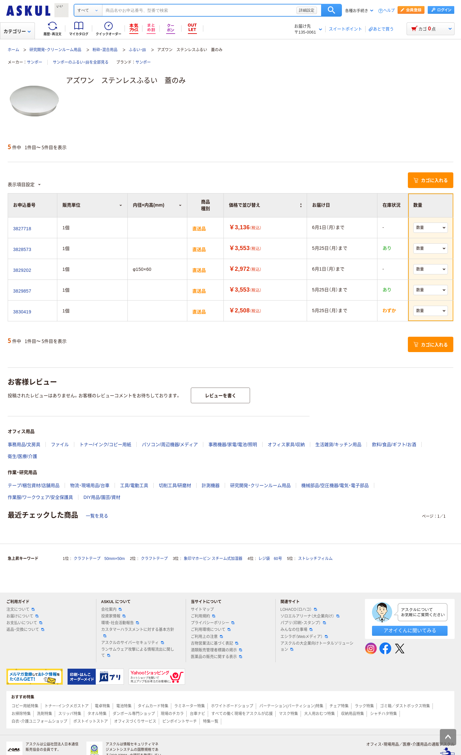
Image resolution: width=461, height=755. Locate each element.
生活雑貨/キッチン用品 (338, 444)
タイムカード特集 (153, 706)
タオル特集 (97, 714)
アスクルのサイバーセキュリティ (132, 643)
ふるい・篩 (137, 50)
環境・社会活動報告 (120, 623)
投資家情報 (113, 616)
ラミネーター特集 (189, 706)
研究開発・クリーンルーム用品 (55, 50)
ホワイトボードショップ (232, 706)
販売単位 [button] (92, 205)
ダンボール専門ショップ (134, 714)
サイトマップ (202, 609)
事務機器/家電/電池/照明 (232, 444)
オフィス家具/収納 (286, 444)
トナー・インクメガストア (66, 706)
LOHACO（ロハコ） (298, 609)
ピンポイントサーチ (179, 721)
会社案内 (111, 609)
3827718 (22, 228)
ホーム (13, 50)
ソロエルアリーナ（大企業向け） (309, 616)
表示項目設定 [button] (24, 184)
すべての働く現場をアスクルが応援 (242, 714)
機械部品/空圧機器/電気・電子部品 (335, 485)
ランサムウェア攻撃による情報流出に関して (137, 652)
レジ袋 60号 (270, 558)
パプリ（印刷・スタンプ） (303, 623)
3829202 (22, 270)
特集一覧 (210, 721)
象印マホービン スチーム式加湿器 (213, 558)
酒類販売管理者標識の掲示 (216, 650)
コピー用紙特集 (25, 706)
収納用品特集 (352, 714)
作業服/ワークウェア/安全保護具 (40, 497)
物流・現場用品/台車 (89, 485)
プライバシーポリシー (212, 623)
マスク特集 (288, 714)
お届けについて (22, 616)
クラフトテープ (154, 558)
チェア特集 (339, 706)
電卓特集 (102, 706)
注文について (20, 609)
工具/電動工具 (134, 485)
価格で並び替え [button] (265, 205)
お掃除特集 (21, 714)
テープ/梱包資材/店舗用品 (34, 485)
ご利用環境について (210, 629)
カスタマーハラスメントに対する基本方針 (137, 632)
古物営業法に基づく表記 (214, 643)
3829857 (22, 291)
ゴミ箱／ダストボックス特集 (405, 706)
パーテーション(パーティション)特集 (291, 706)
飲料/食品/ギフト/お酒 (394, 444)
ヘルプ (389, 11)
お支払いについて (24, 623)
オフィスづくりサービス (135, 721)
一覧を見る (97, 515)
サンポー (34, 62)
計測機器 (211, 485)
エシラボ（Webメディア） (304, 636)
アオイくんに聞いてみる (410, 630)
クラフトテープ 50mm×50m (99, 558)
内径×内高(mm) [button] (157, 205)
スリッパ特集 (69, 714)
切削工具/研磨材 (175, 485)
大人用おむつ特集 (319, 714)
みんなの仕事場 (296, 629)
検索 (331, 10)
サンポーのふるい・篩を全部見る (81, 62)
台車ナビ (197, 714)
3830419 (22, 311)
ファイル (60, 444)
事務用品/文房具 (24, 444)
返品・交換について (25, 629)
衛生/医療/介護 (22, 456)
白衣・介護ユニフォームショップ (39, 721)
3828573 (22, 249)
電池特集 (124, 706)
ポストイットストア (90, 721)
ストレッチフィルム (315, 558)
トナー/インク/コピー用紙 (105, 444)
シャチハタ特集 (383, 714)
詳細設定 (306, 10)
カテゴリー (17, 31)
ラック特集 (364, 706)
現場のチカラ (172, 714)
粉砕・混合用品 (105, 50)
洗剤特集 (44, 714)
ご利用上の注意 (207, 636)
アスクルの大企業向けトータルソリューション (316, 646)
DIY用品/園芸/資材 (102, 497)
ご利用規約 (203, 616)
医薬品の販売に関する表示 (216, 657)
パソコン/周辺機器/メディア (170, 444)
